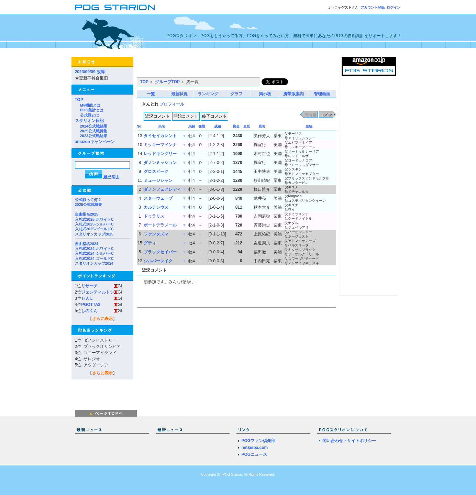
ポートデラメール (160, 225)
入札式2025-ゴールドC (94, 229)
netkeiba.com (255, 447)
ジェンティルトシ (97, 292)
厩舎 (261, 126)
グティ (150, 243)
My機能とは (90, 105)
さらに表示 (102, 318)
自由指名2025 (86, 214)
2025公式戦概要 (88, 204)
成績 (217, 126)
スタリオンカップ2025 (94, 234)
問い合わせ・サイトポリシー (349, 440)
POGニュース (254, 454)
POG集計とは (91, 110)
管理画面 (322, 93)
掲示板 (265, 93)
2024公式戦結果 (93, 126)
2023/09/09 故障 (90, 71)
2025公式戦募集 (93, 131)
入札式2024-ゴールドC (94, 258)
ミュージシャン (158, 180)
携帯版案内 (293, 93)
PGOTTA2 (90, 304)
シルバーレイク (158, 260)
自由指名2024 (86, 244)
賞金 (236, 126)
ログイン (393, 7)
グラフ (236, 93)
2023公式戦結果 (93, 136)
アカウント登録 (373, 7)
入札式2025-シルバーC (94, 224)
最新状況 (179, 93)
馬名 (161, 126)
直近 (246, 126)
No (139, 126)
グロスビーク (156, 171)
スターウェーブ (158, 198)
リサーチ (89, 286)
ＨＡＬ (87, 298)
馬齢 (191, 126)
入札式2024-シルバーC (94, 253)
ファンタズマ (156, 234)
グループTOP (167, 81)
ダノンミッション (160, 162)
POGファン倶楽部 (259, 440)
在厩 (201, 126)
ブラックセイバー (160, 252)
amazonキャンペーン (95, 141)
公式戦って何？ (88, 200)
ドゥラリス (154, 216)
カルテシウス (156, 207)
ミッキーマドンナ (160, 144)
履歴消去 (111, 177)
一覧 (151, 93)
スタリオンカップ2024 (94, 263)
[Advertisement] (217, 67)
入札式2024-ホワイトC (94, 248)
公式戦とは (89, 115)
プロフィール (171, 104)
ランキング (208, 93)
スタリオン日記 (89, 120)
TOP (79, 99)
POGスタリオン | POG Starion (115, 7)
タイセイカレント (160, 135)
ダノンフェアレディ (162, 189)
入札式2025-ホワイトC (94, 219)
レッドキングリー (160, 153)
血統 (309, 126)
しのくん (89, 310)
